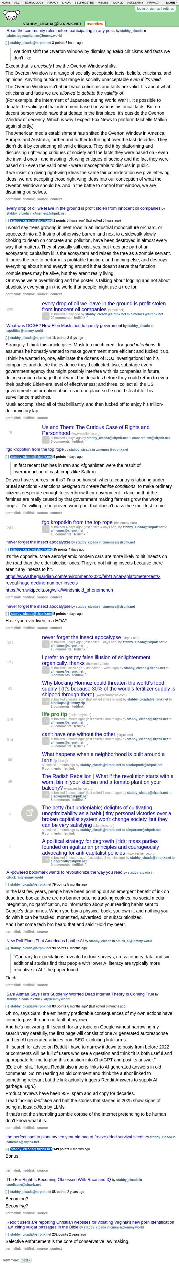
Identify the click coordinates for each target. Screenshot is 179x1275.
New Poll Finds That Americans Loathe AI (45, 940)
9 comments (60, 675)
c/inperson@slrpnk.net (143, 830)
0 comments (60, 441)
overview (95, 24)
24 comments (61, 318)
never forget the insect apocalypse (38, 542)
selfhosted (84, 2)
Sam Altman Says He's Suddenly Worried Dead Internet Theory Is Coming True (80, 994)
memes (103, 2)
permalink (13, 199)
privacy (153, 2)
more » (171, 2)
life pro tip (55, 714)
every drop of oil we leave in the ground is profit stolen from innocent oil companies (83, 208)
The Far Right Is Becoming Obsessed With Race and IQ (58, 1179)
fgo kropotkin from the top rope (35, 449)
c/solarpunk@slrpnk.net (144, 765)
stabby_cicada (131, 31)
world (118, 2)
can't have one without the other (79, 734)
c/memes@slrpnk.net (49, 213)
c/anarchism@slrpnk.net (151, 438)
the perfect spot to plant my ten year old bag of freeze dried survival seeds (75, 1136)
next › (25, 1260)
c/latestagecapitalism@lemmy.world (34, 35)
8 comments (60, 800)
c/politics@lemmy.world (24, 330)
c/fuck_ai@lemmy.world (24, 877)
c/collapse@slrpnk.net (23, 1184)
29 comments (61, 726)
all (16, 2)
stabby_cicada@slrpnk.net (52, 23)
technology (33, 2)
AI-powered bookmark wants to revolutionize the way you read (64, 872)
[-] (7, 43)
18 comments (61, 534)
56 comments (61, 746)
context (56, 199)
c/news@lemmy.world (127, 1227)
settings (168, 8)
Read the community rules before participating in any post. (60, 30)
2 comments (60, 706)
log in (141, 8)
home (6, 2)
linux (66, 2)
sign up (155, 8)
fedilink (29, 199)
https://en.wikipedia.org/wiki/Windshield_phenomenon (59, 590)
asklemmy (135, 2)
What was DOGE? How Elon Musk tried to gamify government (64, 325)
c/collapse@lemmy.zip (68, 703)
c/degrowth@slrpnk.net (69, 861)
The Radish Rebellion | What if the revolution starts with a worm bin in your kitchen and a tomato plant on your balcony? (107, 782)
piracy (52, 2)
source (42, 199)
